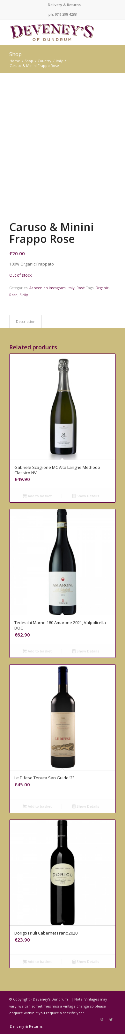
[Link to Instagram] (101, 1019)
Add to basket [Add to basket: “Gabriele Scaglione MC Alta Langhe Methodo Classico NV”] (37, 496)
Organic (102, 287)
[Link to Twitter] (111, 1019)
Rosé (81, 287)
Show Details (85, 496)
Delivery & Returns (64, 4)
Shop (15, 54)
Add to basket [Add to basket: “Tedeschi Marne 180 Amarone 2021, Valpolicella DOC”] (37, 651)
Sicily (23, 294)
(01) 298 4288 (66, 14)
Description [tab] (25, 321)
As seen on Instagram (47, 287)
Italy (71, 287)
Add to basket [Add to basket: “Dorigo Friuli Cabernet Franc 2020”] (37, 961)
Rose (13, 294)
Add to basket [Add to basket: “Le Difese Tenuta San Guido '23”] (37, 806)
